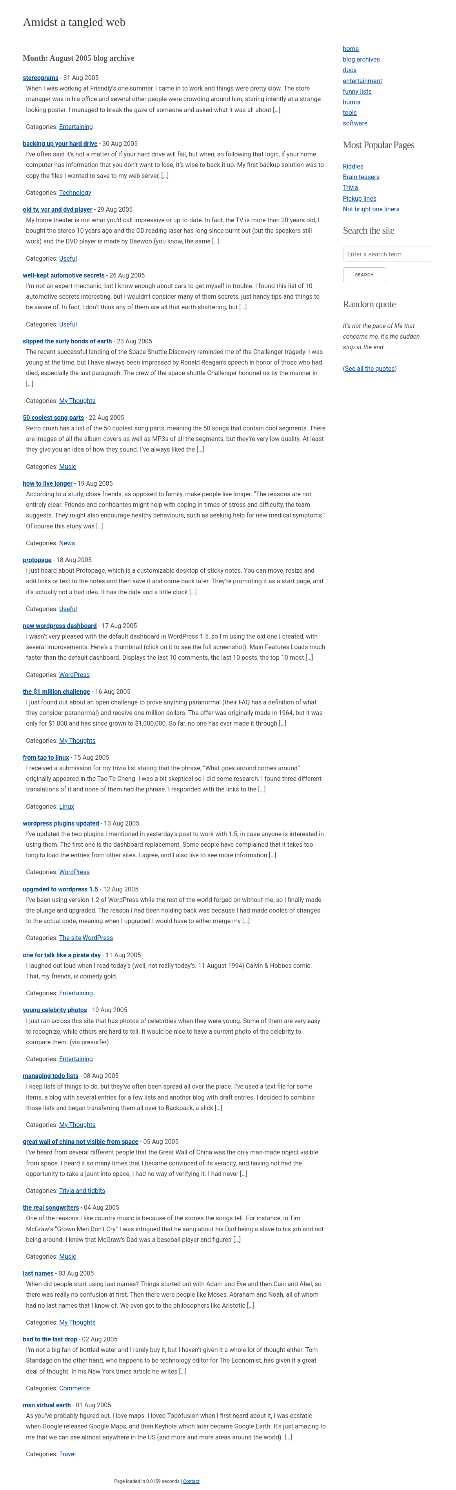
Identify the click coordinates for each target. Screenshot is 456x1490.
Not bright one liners (371, 209)
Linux (66, 806)
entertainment (362, 81)
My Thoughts (77, 401)
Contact (191, 1481)
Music (67, 466)
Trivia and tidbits (82, 1190)
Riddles (353, 166)
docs (350, 70)
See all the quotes (369, 368)
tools (350, 112)
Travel (67, 1454)
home (351, 49)
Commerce (74, 1388)
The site (70, 938)
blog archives (361, 59)
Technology (75, 192)
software (355, 123)
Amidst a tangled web (74, 21)
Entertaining (76, 127)
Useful (68, 258)
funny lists (357, 91)
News (67, 543)
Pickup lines (360, 198)
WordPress (74, 675)
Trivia (350, 187)
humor (352, 102)
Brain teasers (361, 177)
